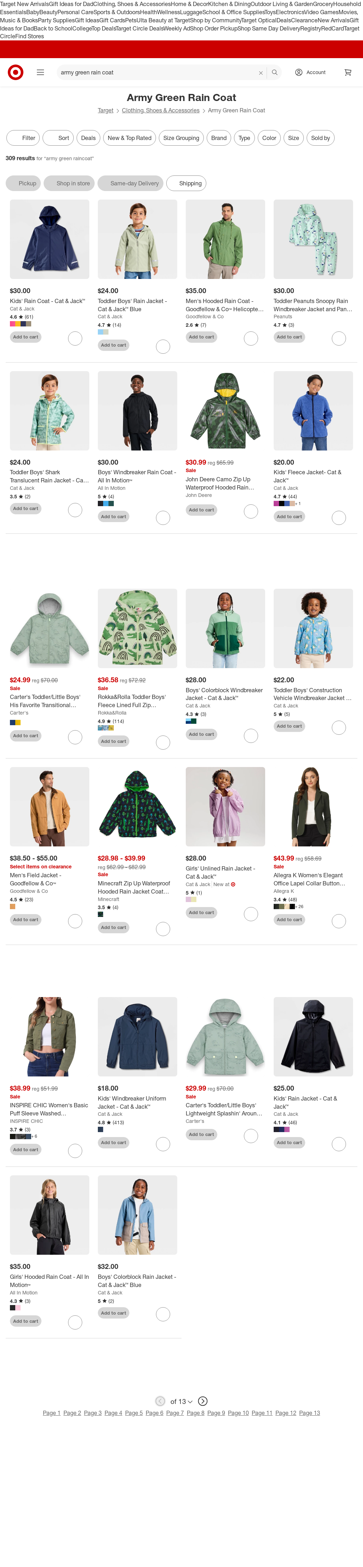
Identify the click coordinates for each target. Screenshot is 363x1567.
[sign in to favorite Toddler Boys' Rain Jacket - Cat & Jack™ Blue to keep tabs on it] (163, 347)
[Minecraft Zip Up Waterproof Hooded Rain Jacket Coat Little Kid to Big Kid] (137, 887)
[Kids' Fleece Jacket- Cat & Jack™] (313, 476)
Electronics (290, 12)
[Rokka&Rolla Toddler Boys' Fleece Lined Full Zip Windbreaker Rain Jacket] (137, 701)
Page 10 (238, 1412)
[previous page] (160, 1401)
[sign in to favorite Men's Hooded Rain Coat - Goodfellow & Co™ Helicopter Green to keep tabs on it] (251, 338)
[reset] (261, 73)
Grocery (323, 3)
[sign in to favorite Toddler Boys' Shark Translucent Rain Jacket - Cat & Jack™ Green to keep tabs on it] (75, 510)
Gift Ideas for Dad (71, 3)
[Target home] (15, 72)
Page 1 (52, 1412)
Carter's (19, 713)
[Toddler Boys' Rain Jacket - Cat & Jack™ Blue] (137, 305)
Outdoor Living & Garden (282, 3)
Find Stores (29, 36)
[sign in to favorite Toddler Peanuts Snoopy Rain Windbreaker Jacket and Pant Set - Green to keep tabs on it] (339, 338)
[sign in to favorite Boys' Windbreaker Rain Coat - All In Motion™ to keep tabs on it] (163, 518)
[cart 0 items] (348, 72)
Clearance (304, 20)
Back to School (53, 28)
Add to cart (25, 337)
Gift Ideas (87, 20)
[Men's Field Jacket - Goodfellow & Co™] (49, 879)
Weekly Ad (176, 28)
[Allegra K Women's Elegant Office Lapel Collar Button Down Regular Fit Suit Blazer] (313, 879)
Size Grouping (181, 137)
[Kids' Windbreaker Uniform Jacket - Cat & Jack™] (137, 1103)
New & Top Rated (129, 137)
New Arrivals (334, 20)
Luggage (191, 12)
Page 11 (262, 1412)
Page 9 (216, 1412)
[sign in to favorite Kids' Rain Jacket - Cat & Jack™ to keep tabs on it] (339, 1144)
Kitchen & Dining (229, 3)
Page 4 (113, 1412)
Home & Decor (189, 3)
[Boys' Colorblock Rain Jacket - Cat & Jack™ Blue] (137, 1281)
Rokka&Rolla (112, 713)
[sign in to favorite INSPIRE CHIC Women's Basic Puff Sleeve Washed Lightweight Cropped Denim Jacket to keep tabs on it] (75, 1151)
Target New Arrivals (24, 3)
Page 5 (134, 1412)
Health (148, 12)
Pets (130, 20)
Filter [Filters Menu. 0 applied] (23, 138)
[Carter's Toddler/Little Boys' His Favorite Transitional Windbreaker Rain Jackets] (49, 701)
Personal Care (75, 12)
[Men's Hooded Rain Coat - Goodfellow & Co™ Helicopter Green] (225, 305)
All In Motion (111, 488)
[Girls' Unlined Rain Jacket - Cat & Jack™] (225, 872)
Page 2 (72, 1412)
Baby (32, 12)
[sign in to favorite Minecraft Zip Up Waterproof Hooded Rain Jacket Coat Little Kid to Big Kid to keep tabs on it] (163, 929)
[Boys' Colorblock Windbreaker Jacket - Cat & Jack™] (225, 694)
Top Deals (103, 28)
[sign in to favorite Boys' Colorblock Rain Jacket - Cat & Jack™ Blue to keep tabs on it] (163, 1314)
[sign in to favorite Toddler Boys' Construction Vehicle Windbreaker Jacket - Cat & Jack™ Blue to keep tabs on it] (339, 728)
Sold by (320, 137)
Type (244, 137)
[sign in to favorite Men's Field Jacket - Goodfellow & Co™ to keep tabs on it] (75, 921)
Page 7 (175, 1412)
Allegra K (284, 891)
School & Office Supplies (233, 12)
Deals (284, 20)
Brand (219, 137)
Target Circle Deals (139, 28)
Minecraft (108, 899)
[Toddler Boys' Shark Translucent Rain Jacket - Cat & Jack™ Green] (49, 476)
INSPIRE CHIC (26, 1121)
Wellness (168, 12)
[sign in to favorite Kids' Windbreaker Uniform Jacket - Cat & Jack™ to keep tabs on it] (163, 1144)
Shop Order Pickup (214, 28)
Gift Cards (112, 20)
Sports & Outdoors (117, 12)
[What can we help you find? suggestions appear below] (169, 72)
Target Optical (259, 20)
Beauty (48, 12)
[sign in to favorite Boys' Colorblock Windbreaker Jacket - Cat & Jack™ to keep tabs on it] (251, 736)
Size (293, 137)
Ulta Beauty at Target (163, 20)
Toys (270, 12)
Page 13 (309, 1412)
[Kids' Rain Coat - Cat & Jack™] (49, 301)
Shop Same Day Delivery (269, 28)
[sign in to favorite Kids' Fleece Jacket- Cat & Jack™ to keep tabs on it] (339, 518)
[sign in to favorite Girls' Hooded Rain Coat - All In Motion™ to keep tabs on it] (75, 1322)
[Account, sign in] (312, 72)
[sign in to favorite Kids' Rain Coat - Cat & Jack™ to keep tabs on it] (75, 338)
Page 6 (154, 1412)
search (275, 73)
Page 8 (196, 1412)
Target (105, 110)
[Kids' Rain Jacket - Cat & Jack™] (313, 1103)
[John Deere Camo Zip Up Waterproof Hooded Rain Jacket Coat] (225, 483)
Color (269, 137)
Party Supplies (56, 20)
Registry (310, 28)
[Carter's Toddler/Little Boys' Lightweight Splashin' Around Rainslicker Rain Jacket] (225, 1109)
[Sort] (58, 138)
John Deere (199, 495)
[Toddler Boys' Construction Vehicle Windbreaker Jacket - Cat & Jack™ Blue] (313, 694)
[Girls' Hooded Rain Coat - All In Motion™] (49, 1281)
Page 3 (93, 1412)
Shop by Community (215, 20)
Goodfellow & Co (205, 316)
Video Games (321, 12)
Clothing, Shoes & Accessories (132, 3)
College (81, 28)
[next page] (202, 1401)
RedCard (332, 28)
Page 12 (285, 1412)
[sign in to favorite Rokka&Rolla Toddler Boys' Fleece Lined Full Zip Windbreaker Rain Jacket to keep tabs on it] (163, 742)
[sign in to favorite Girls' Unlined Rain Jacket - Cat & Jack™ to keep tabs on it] (251, 914)
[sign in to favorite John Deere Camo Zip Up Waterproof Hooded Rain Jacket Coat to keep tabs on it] (251, 511)
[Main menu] (40, 72)
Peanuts (283, 316)
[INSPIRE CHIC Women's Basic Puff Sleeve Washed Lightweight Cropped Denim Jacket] (49, 1109)
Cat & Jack (22, 309)
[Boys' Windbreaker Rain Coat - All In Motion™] (137, 476)
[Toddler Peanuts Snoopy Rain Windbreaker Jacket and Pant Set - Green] (313, 305)
